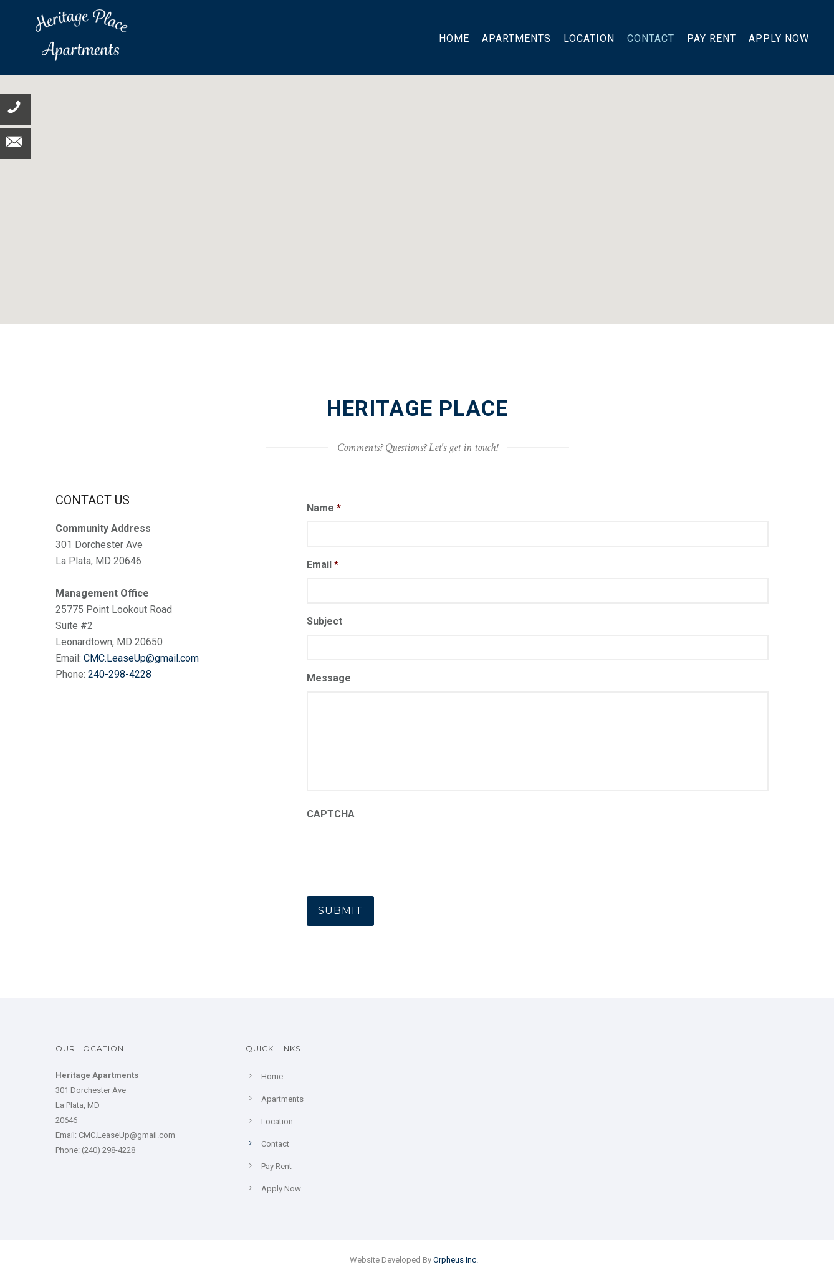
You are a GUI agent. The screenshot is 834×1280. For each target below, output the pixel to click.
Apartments (516, 38)
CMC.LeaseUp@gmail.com (141, 658)
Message (329, 678)
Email (322, 564)
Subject (324, 621)
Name (324, 508)
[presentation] (401, 851)
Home (454, 38)
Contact (650, 38)
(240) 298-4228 (108, 1150)
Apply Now (779, 38)
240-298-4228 (119, 674)
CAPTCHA (331, 814)
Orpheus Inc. (455, 1259)
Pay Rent (711, 38)
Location (589, 38)
